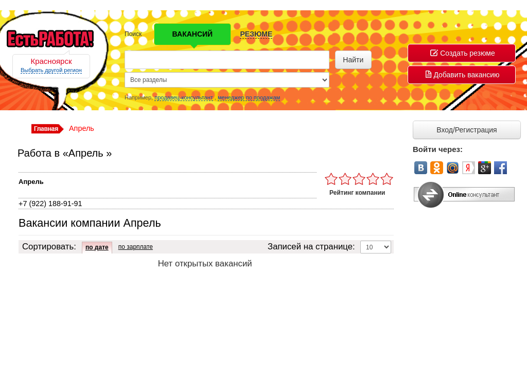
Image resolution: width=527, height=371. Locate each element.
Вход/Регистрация (466, 130)
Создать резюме (462, 53)
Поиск (133, 34)
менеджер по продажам (249, 97)
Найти (353, 60)
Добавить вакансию (462, 75)
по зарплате (135, 246)
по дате (97, 247)
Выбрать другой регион (51, 70)
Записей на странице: (311, 246)
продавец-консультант (183, 97)
